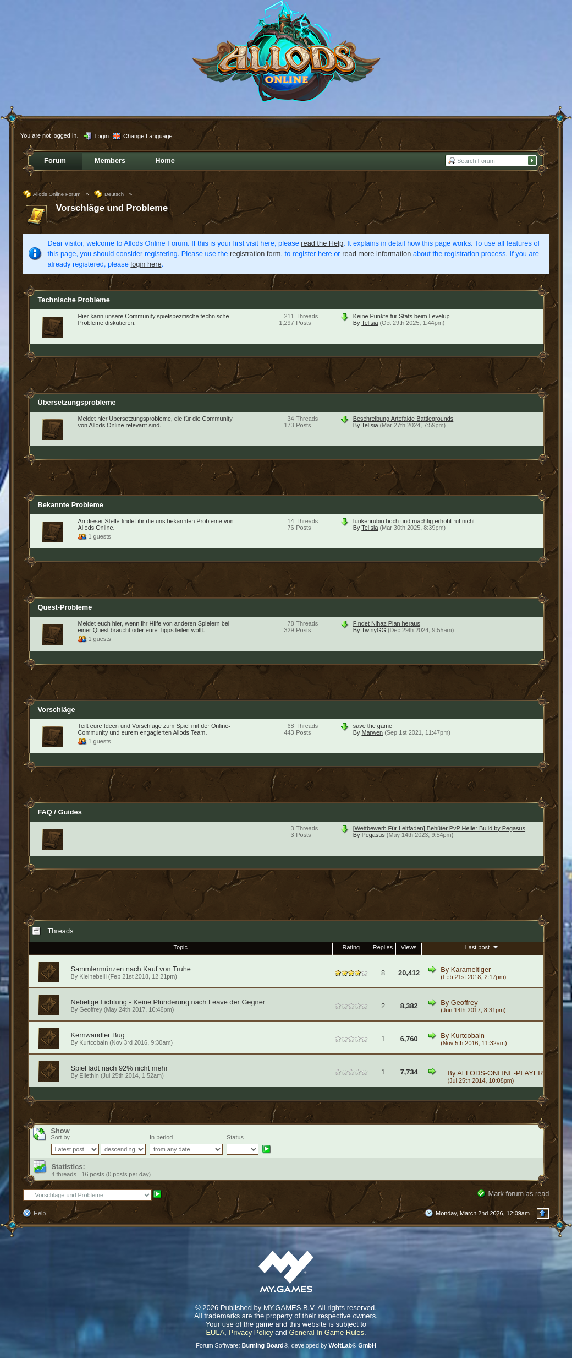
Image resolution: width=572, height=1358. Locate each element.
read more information (376, 253)
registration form (255, 253)
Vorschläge (56, 709)
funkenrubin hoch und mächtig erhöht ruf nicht (414, 521)
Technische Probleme (74, 300)
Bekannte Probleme (70, 505)
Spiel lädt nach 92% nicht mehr (119, 1068)
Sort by (60, 1137)
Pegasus (372, 835)
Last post (482, 946)
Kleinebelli (93, 976)
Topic (180, 947)
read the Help (322, 243)
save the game (372, 726)
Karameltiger (471, 969)
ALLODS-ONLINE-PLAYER (500, 1073)
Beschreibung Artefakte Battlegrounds (403, 418)
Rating (351, 947)
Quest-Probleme (65, 607)
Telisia (369, 322)
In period (161, 1137)
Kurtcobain (93, 1042)
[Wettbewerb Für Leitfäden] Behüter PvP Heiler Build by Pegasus (439, 828)
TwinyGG (373, 630)
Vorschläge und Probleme (112, 208)
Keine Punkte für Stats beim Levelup (401, 316)
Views (409, 947)
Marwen (372, 732)
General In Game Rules (326, 1332)
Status (235, 1137)
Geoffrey (90, 1009)
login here (145, 264)
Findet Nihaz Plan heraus (386, 623)
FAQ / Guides (60, 812)
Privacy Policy (251, 1332)
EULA (215, 1332)
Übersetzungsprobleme (77, 402)
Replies (383, 947)
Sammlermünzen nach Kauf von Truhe (131, 969)
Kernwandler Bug (98, 1035)
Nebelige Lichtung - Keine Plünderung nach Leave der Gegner (168, 1002)
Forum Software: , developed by (286, 1345)
